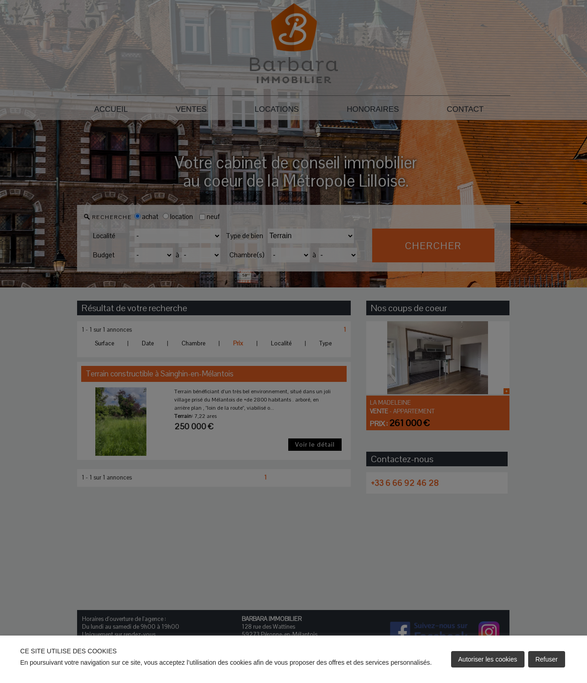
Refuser (546, 659)
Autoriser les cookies (487, 659)
